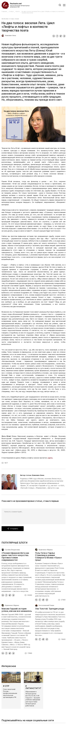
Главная (4, 11)
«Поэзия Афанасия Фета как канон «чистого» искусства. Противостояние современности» (15, 556)
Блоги (18, 11)
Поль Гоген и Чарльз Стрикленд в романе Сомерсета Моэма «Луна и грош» (48, 556)
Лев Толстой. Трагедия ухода (49, 609)
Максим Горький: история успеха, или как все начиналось (17, 610)
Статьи (11, 11)
